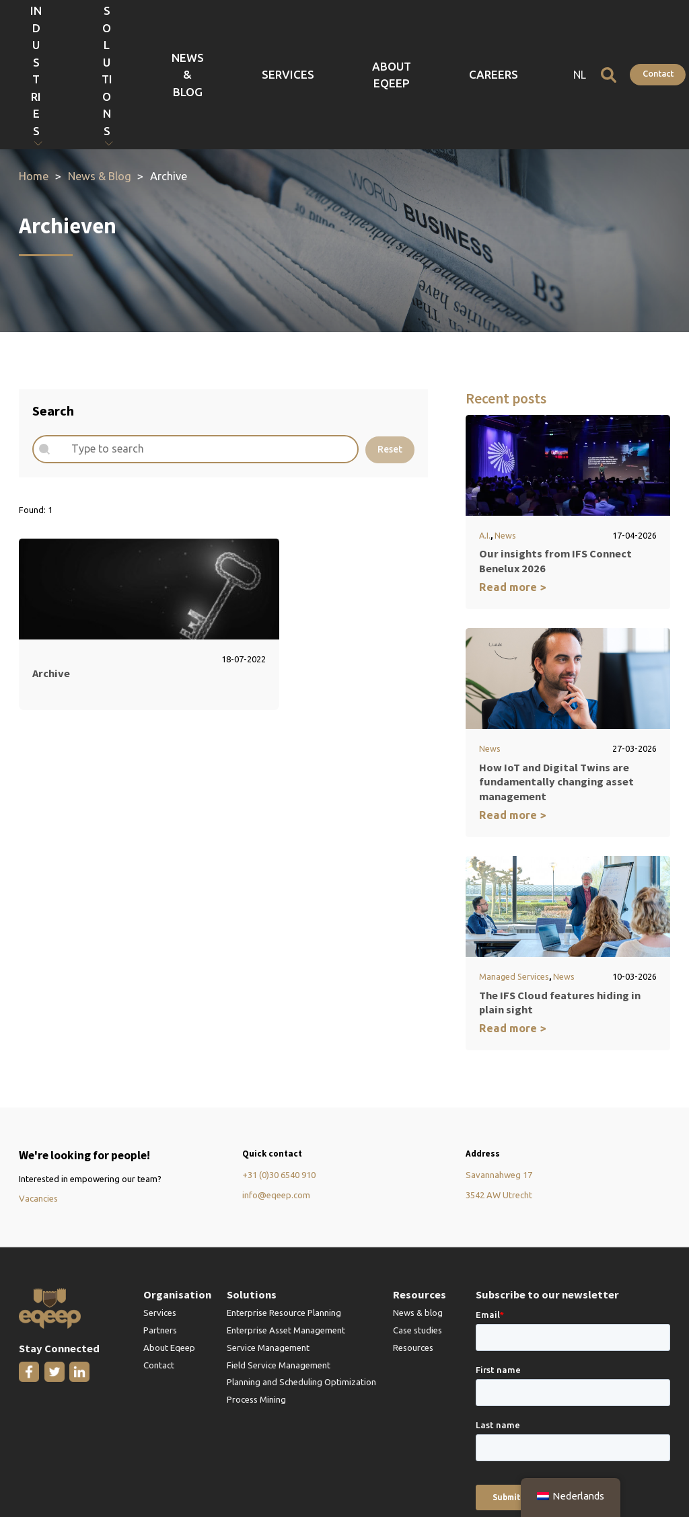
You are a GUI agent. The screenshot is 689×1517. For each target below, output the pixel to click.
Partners (160, 1248)
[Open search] (593, 34)
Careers (518, 33)
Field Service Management (278, 1283)
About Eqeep (458, 33)
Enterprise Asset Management (286, 1248)
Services (397, 33)
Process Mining (256, 1317)
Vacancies (38, 1116)
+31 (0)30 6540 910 (279, 1093)
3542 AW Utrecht (499, 1113)
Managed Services (514, 894)
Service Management (268, 1265)
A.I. (485, 453)
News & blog (418, 1230)
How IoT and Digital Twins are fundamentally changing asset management (556, 699)
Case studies (417, 1248)
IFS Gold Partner (114, 1471)
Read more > (512, 505)
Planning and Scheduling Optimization (301, 1300)
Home (33, 95)
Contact (642, 33)
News (505, 453)
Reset (389, 367)
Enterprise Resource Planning (284, 1230)
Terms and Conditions (200, 1471)
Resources (413, 1265)
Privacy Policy (44, 1471)
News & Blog (338, 33)
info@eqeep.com (276, 1113)
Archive (51, 591)
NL (564, 34)
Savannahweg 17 (499, 1093)
